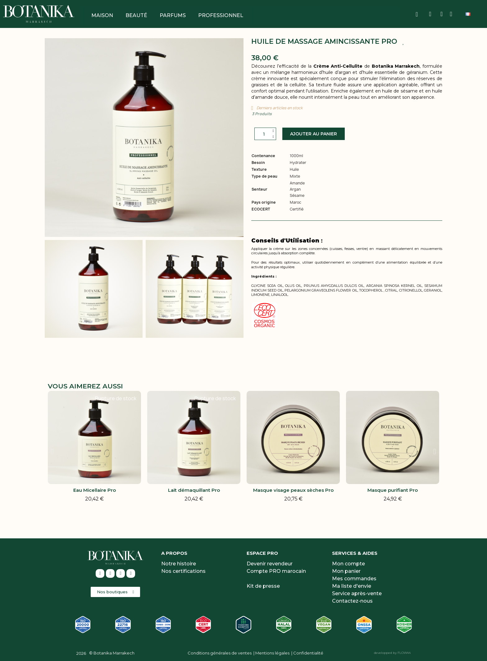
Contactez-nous (352, 601)
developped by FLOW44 (392, 653)
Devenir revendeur (270, 564)
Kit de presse (263, 586)
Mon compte (348, 564)
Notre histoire (178, 564)
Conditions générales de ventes (220, 652)
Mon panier (346, 571)
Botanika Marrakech (113, 652)
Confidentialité (308, 652)
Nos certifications (183, 571)
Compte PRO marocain (276, 571)
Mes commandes (354, 579)
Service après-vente (357, 593)
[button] (313, 134)
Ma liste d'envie (351, 586)
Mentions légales (272, 652)
